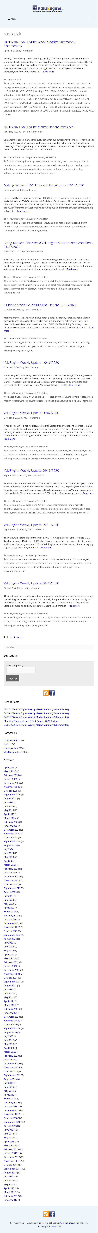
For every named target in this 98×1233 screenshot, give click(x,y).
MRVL (18, 95)
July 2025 (8, 802)
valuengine (82, 106)
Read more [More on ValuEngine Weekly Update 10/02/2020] (9, 438)
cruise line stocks (23, 559)
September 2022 (12, 934)
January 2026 (10, 779)
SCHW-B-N (68, 99)
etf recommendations (23, 87)
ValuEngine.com (67, 1223)
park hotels (61, 450)
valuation (36, 168)
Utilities (56, 621)
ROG (37, 99)
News (9, 218)
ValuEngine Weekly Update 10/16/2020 (31, 362)
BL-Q (44, 83)
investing (37, 91)
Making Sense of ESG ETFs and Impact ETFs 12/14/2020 (44, 185)
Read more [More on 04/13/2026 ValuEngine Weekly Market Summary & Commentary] (48, 71)
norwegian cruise (79, 161)
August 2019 (10, 1079)
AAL (17, 280)
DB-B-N (84, 83)
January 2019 (10, 1106)
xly (9, 114)
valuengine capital (13, 172)
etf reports (32, 450)
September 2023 (12, 888)
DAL (23, 504)
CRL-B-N (71, 83)
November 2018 (12, 1114)
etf (8, 222)
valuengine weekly (28, 458)
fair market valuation (44, 559)
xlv (5, 114)
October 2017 (11, 1164)
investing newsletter (35, 161)
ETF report (24, 222)
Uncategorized (14, 79)
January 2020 (10, 1059)
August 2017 (10, 1172)
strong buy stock (41, 567)
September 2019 (12, 1075)
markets (8, 346)
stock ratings (69, 102)
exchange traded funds (62, 504)
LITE (45, 91)
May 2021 (9, 997)
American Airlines (43, 280)
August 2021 (10, 985)
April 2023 (9, 907)
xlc (61, 110)
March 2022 (10, 958)
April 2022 (9, 954)
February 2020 (11, 1055)
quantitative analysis (27, 226)
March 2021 (10, 1005)
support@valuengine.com (49, 1226)
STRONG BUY (44, 346)
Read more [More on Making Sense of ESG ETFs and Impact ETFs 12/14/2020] (22, 211)
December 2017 (12, 1157)
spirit (21, 284)
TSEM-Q (52, 106)
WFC (42, 110)
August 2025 (10, 798)
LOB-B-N (61, 91)
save (15, 284)
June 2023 (9, 899)
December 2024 (12, 829)
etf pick (14, 222)
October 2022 (11, 931)
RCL (44, 617)
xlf (68, 110)
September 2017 (12, 1168)
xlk (75, 110)
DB (77, 83)
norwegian (84, 559)
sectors (28, 165)
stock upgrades (11, 106)
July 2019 (8, 1082)
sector (20, 165)
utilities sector (68, 621)
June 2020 (9, 1040)
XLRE (85, 110)
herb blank (86, 87)
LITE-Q (52, 91)
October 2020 (11, 1024)
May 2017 (9, 1184)
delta (28, 504)
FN (49, 87)
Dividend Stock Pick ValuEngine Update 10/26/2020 (40, 305)
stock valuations (22, 168)
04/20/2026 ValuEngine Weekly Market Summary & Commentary (36, 713)
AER (9, 83)
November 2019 (12, 1067)
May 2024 (9, 856)
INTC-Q (28, 91)
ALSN (24, 83)
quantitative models (23, 99)
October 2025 (11, 790)
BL (40, 83)
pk (69, 450)
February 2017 (11, 1196)
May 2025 (9, 810)
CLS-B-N (57, 83)
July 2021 (8, 989)
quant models (53, 95)
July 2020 (8, 1036)
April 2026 (9, 767)
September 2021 (12, 981)
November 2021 (12, 973)
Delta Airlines (39, 504)
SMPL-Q (14, 102)
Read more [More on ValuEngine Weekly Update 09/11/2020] (45, 547)
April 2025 (9, 814)
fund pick (53, 222)
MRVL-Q (26, 95)
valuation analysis (67, 106)
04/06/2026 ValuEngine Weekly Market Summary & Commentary (36, 724)
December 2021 (12, 970)
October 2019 (11, 1071)
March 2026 (10, 771)
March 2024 (10, 864)
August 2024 (10, 845)
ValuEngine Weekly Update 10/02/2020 (31, 413)
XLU (91, 110)
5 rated (10, 161)
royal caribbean (55, 617)
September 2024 (12, 841)
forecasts (51, 342)
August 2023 (10, 892)
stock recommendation (15, 288)
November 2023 (12, 880)
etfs (45, 222)
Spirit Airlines (32, 284)
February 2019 (11, 1102)
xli (72, 110)
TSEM (44, 106)
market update (63, 559)
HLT (6, 91)
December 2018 (12, 1110)
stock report (83, 102)
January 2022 (10, 966)
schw (59, 99)
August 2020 (10, 1032)
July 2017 (8, 1176)
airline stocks (26, 280)
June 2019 (9, 1086)
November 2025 (12, 786)
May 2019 (9, 1090)
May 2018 (9, 1137)
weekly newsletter (48, 458)
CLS (50, 83)
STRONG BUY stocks (30, 106)
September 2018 (12, 1121)
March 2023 (10, 911)
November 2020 (12, 1020)
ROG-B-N (44, 99)
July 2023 (8, 895)
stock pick (45, 102)
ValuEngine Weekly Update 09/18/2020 (31, 470)
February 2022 (11, 962)
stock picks (56, 102)
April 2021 (9, 1001)
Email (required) (15, 665)
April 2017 (9, 1188)
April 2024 (9, 860)
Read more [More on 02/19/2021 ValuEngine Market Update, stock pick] (46, 149)
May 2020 (9, 1044)
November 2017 (12, 1160)
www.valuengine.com (68, 458)
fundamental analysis (69, 87)
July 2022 (8, 942)
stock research (81, 226)
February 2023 (11, 915)
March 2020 (10, 1051)
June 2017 (9, 1180)
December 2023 (12, 876)
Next (20, 637)
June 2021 (9, 993)
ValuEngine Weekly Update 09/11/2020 (31, 525)
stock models (71, 284)
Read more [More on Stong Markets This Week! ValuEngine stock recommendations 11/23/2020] (72, 269)
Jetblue (62, 280)
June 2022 (9, 946)
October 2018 (11, 1118)
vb (37, 110)
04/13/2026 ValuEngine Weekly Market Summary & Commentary (40, 44)
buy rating (12, 617)
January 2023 (10, 919)
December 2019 (12, 1063)
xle (64, 110)
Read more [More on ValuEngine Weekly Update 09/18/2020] (88, 493)
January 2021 (10, 1012)
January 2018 (10, 1153)
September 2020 (12, 1028)
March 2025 (10, 818)
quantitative (67, 95)
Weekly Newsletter (47, 157)
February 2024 (11, 868)
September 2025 (12, 794)
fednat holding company (19, 342)
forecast (42, 342)
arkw (31, 396)
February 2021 (11, 1009)
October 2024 (11, 837)
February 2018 (11, 1149)
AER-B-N (16, 83)
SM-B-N (78, 99)
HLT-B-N (13, 91)
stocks (31, 288)
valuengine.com (27, 110)
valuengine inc (11, 110)
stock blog (45, 284)
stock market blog (77, 396)
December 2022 (12, 923)
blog (17, 504)
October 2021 (11, 977)
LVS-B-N (74, 91)
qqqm (34, 95)
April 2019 (9, 1094)
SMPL (6, 102)
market (42, 450)
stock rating (63, 165)
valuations (47, 168)
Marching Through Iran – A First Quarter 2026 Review (31, 721)
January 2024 (10, 872)
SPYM (22, 102)
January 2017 (10, 1199)
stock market (32, 102)
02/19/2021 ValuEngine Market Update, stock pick (39, 127)
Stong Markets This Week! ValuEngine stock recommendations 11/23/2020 (48, 245)
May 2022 (9, 950)
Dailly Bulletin (14, 157)
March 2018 (10, 1145)
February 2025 (11, 821)
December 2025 (12, 783)
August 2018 (10, 1125)
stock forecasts (58, 563)
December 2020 (12, 1016)
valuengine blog (74, 168)
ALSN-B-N (33, 83)
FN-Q (54, 87)
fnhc (35, 342)
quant (42, 95)
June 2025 (9, 806)
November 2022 (12, 927)
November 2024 (12, 833)
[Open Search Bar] (89, 19)
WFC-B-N (49, 110)
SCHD (53, 99)
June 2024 (9, 853)
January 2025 (10, 825)
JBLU (55, 280)
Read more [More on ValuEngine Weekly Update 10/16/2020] (74, 385)
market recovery (54, 161)
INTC (21, 91)
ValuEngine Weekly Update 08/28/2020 (31, 583)
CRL (64, 83)
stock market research (50, 226)
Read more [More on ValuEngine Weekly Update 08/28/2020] (74, 605)
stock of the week (41, 508)
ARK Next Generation (17, 396)
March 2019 (10, 1098)
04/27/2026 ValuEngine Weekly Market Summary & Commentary (36, 709)
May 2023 (9, 903)
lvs (68, 91)
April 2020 (9, 1047)
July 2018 (8, 1129)
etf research (41, 87)
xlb (57, 110)
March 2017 (10, 1192)
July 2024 (8, 849)
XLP (80, 110)
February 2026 (11, 775)
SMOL (86, 99)
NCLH (66, 161)
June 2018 (9, 1133)
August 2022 (10, 938)
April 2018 (9, 1141)
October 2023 (11, 884)
